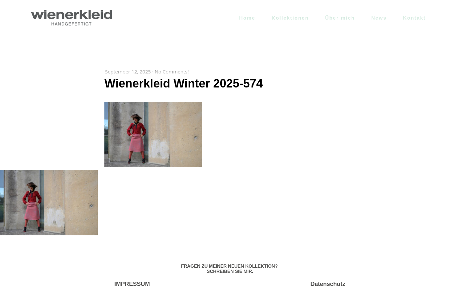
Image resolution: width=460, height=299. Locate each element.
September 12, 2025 (128, 71)
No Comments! (172, 71)
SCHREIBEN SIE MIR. (230, 271)
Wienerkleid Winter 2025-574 (183, 83)
